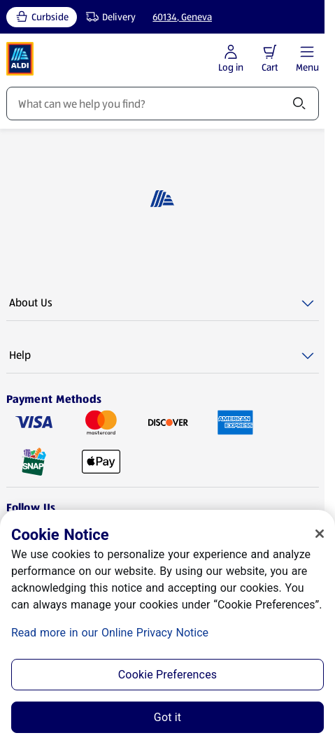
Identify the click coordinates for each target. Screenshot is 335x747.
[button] (270, 51)
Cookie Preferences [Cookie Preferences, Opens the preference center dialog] (167, 674)
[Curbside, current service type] (41, 17)
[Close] (319, 533)
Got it (167, 717)
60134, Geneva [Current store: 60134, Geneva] (182, 16)
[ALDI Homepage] (20, 59)
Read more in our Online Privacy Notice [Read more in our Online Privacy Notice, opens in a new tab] (109, 632)
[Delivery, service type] (108, 17)
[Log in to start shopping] (231, 59)
